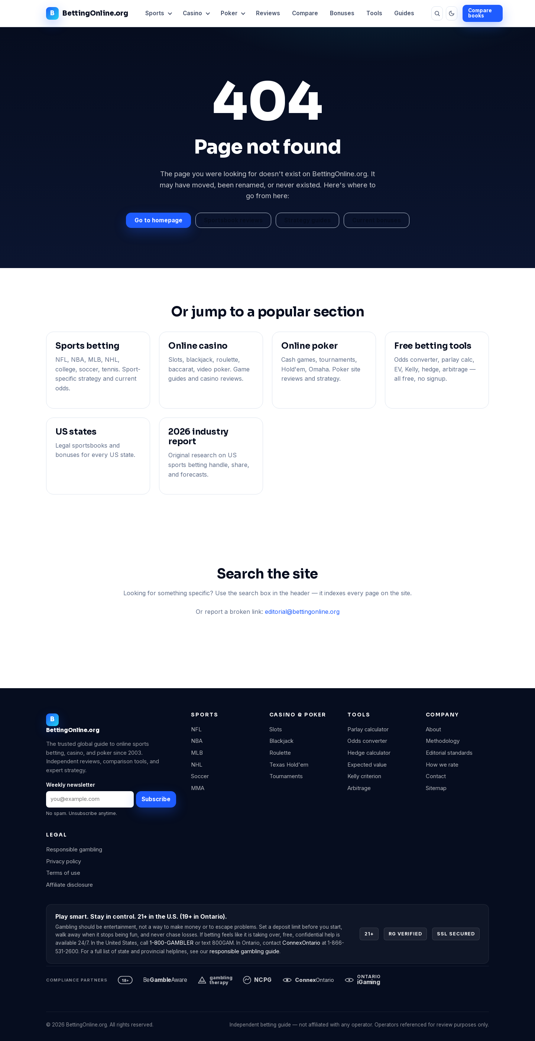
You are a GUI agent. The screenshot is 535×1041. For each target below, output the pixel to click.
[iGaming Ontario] (362, 980)
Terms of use (63, 873)
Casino (192, 13)
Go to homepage (158, 220)
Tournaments (286, 776)
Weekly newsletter (70, 784)
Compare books (480, 13)
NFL (196, 729)
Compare (305, 13)
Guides (404, 13)
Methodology (443, 741)
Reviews (268, 13)
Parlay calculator (368, 729)
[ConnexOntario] (308, 980)
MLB (197, 753)
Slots (275, 729)
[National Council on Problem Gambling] (257, 980)
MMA (197, 788)
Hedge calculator (368, 753)
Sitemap (436, 788)
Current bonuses (376, 220)
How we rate (442, 764)
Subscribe (156, 799)
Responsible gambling (74, 849)
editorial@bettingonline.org (302, 611)
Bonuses (342, 13)
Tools (374, 13)
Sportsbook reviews (233, 220)
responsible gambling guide (244, 951)
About (433, 729)
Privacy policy (63, 861)
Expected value (367, 764)
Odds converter (367, 741)
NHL (196, 764)
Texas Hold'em (288, 764)
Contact (436, 776)
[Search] (437, 13)
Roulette (280, 753)
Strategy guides (307, 220)
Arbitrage (359, 788)
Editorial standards (449, 753)
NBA (196, 741)
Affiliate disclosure (69, 885)
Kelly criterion (364, 776)
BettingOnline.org (87, 13)
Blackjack (281, 741)
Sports (154, 13)
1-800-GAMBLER (172, 943)
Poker (229, 13)
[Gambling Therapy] (215, 980)
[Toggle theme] (451, 13)
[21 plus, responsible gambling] (125, 980)
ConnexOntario (301, 943)
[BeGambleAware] (165, 980)
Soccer (200, 776)
